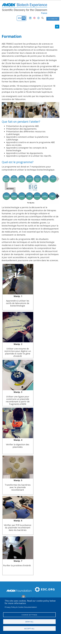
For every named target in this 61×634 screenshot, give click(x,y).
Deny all (29, 621)
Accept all (29, 628)
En (19, 18)
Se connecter (52, 19)
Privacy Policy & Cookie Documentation (21, 607)
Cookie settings (29, 615)
